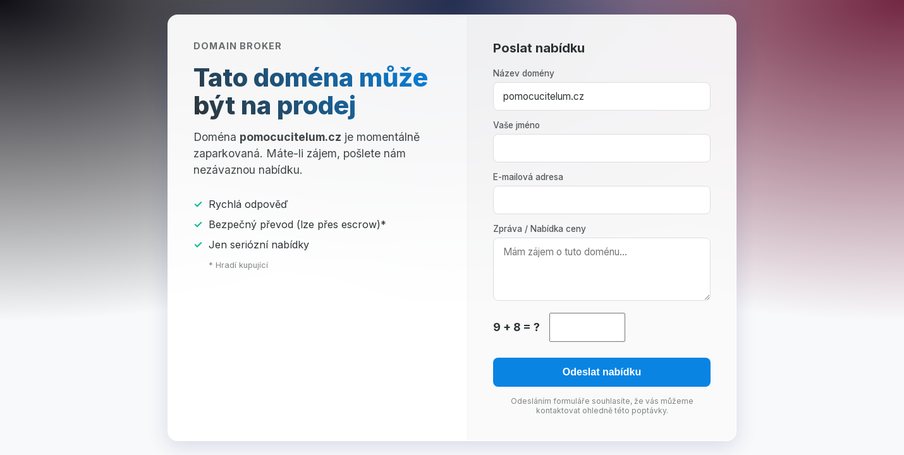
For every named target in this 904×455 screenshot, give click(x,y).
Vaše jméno (516, 125)
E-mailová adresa (528, 177)
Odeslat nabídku (602, 372)
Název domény (523, 73)
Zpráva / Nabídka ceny (539, 229)
